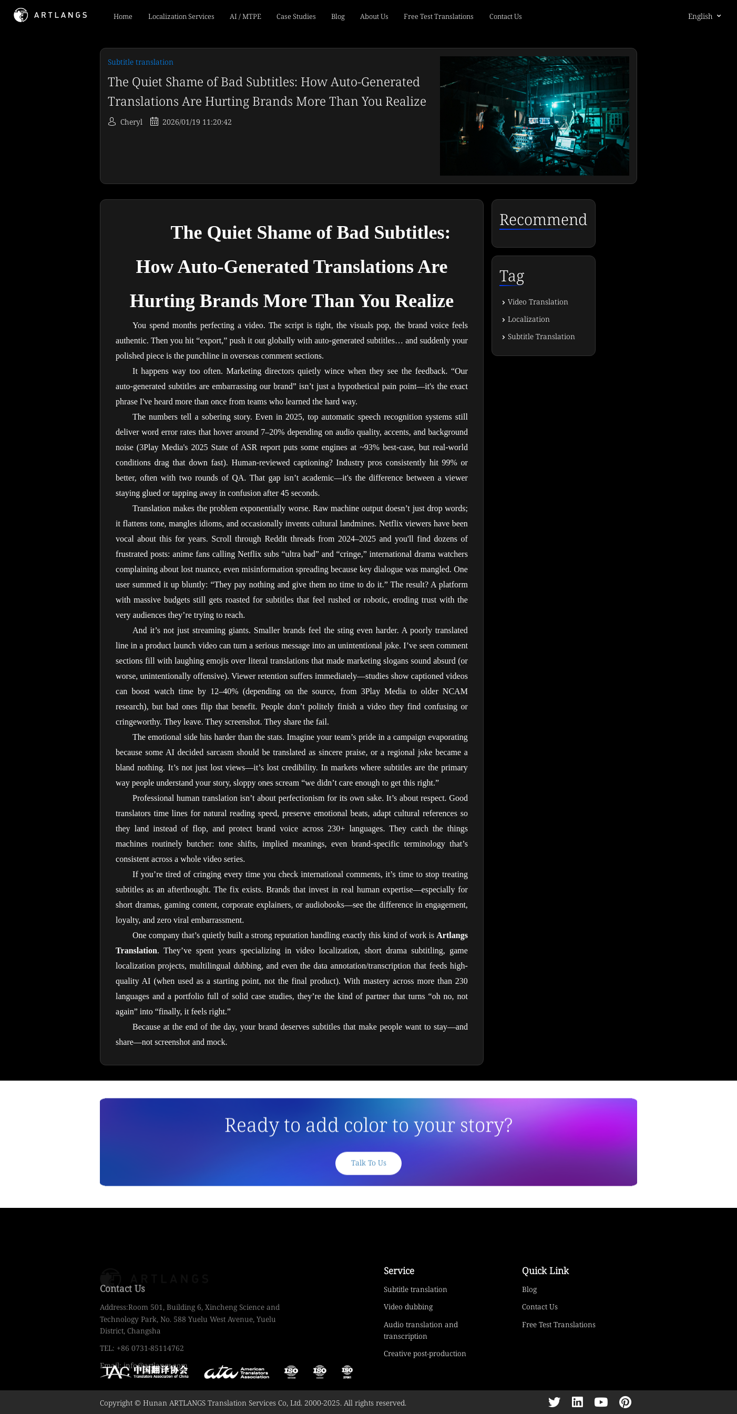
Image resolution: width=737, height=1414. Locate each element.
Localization (529, 319)
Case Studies (296, 16)
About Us (374, 16)
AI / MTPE (245, 16)
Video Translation (538, 302)
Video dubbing (408, 1306)
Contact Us (505, 16)
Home (123, 16)
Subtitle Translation (541, 336)
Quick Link (545, 1270)
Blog (338, 16)
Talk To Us (368, 1173)
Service (399, 1270)
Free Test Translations (439, 16)
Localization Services (181, 16)
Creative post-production (425, 1353)
